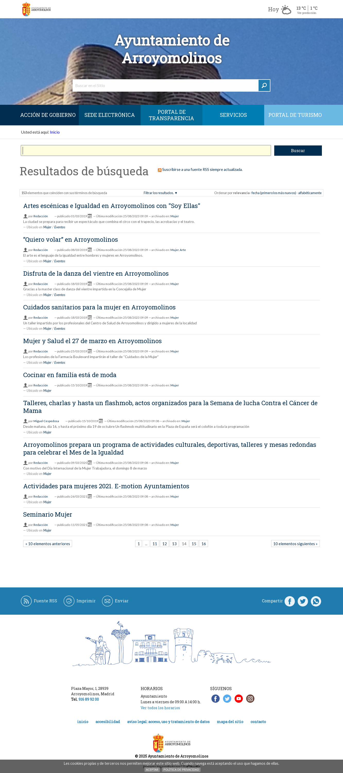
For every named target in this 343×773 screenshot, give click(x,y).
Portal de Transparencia (171, 114)
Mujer (174, 216)
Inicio (55, 131)
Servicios (233, 114)
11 (154, 543)
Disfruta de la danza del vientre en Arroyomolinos (96, 273)
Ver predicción (306, 13)
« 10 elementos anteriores (47, 543)
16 (203, 543)
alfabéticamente (310, 193)
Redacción (40, 216)
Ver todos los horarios (160, 707)
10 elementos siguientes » (295, 543)
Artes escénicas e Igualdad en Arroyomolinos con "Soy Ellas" (111, 206)
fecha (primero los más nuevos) (274, 193)
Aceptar (152, 769)
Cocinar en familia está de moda (69, 375)
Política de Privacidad (181, 769)
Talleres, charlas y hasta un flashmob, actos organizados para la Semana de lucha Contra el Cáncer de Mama (170, 407)
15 (194, 543)
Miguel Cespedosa (46, 421)
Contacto (258, 721)
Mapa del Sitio (230, 721)
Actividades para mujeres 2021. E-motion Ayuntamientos (106, 486)
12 (164, 543)
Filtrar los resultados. (159, 193)
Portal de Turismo (295, 114)
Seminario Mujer (47, 514)
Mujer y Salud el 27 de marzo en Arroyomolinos (92, 341)
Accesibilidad (108, 721)
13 (174, 543)
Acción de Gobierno (48, 114)
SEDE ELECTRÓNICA (109, 114)
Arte (183, 249)
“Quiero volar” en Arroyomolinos (70, 239)
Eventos (59, 227)
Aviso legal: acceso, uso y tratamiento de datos (168, 721)
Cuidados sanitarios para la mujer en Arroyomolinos (99, 307)
